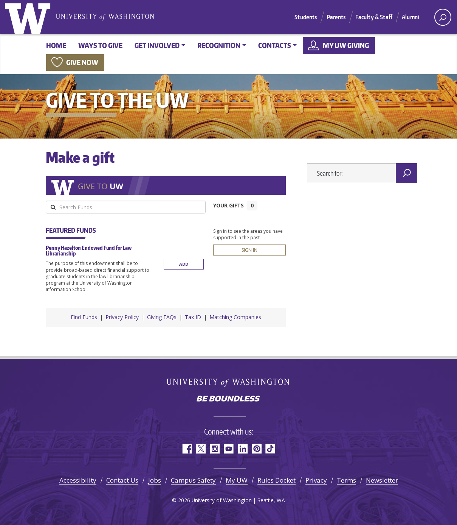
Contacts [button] (274, 45)
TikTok (270, 449)
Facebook (186, 449)
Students (305, 17)
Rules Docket (276, 480)
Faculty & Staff (373, 17)
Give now (82, 62)
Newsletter (382, 480)
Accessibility (77, 480)
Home (56, 45)
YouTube (228, 449)
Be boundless (229, 399)
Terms (346, 480)
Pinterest (256, 449)
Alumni (410, 17)
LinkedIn (242, 449)
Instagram (214, 449)
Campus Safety (193, 480)
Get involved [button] (157, 45)
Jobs (154, 480)
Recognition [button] (218, 45)
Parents (336, 17)
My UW (237, 480)
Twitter (200, 449)
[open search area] (442, 17)
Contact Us (122, 480)
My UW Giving (346, 45)
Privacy (316, 480)
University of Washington (29, 17)
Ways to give (100, 45)
